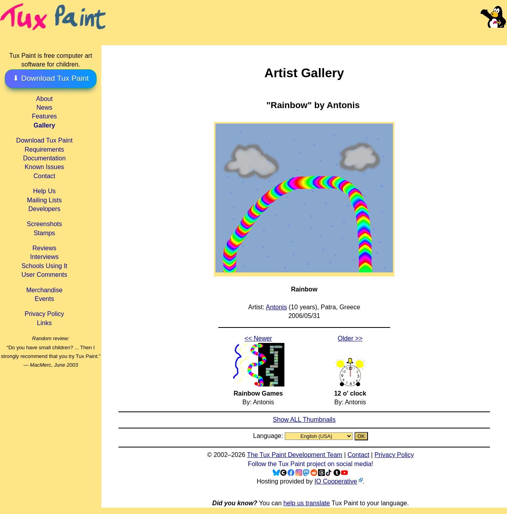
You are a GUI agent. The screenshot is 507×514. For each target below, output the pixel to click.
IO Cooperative (335, 481)
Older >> (350, 338)
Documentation (44, 158)
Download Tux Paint (44, 140)
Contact (44, 176)
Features (44, 116)
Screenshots (44, 224)
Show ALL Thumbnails (304, 419)
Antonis (276, 307)
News (44, 107)
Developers (45, 209)
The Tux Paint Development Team (294, 454)
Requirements (44, 149)
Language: (269, 435)
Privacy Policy (44, 313)
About (44, 98)
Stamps (44, 233)
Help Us (44, 191)
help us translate (306, 503)
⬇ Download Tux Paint (51, 78)
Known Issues (44, 167)
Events (44, 298)
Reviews (44, 248)
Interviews (44, 256)
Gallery (44, 125)
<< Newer (258, 338)
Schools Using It (44, 266)
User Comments (44, 274)
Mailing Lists (44, 200)
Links (44, 323)
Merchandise (44, 290)
